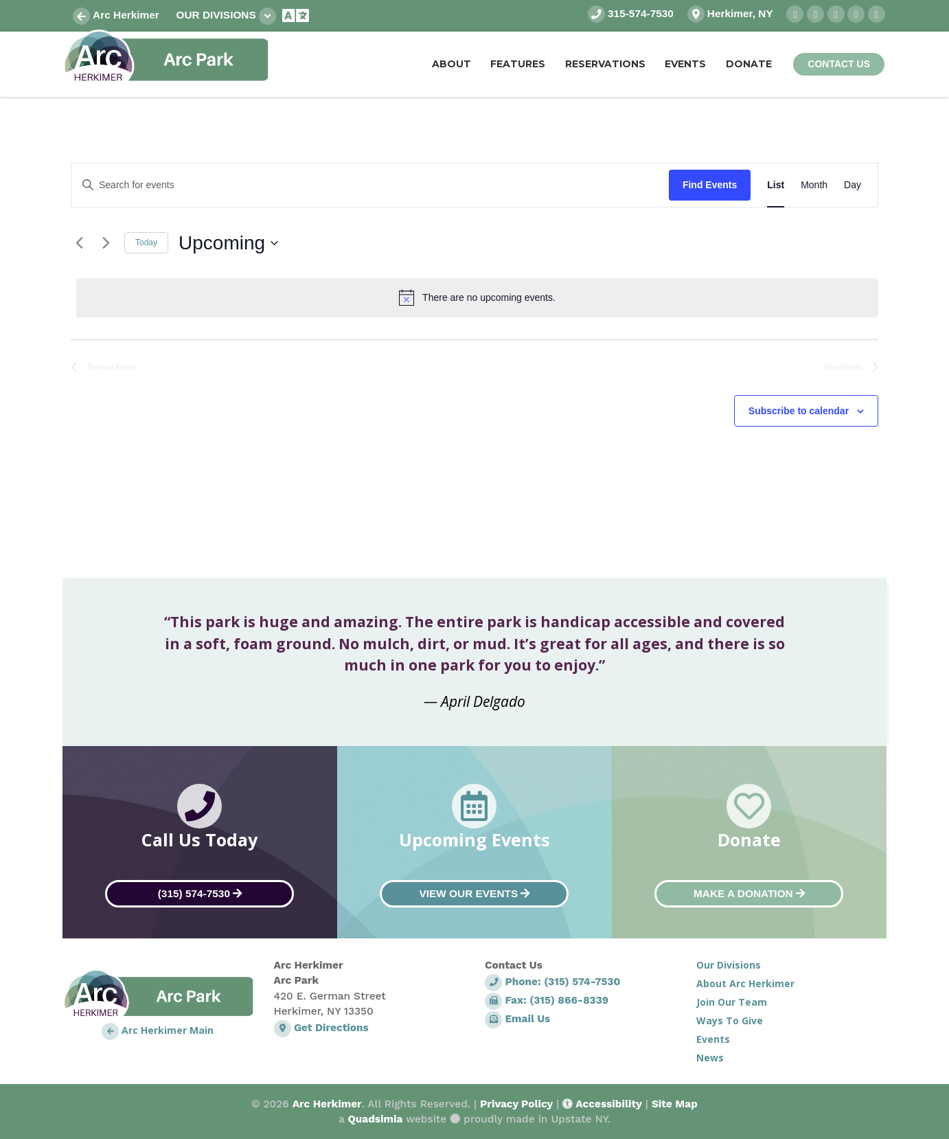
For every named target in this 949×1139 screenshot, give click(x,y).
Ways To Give (729, 1020)
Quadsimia (374, 1119)
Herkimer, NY (730, 13)
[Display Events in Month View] (814, 185)
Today (146, 242)
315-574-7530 (631, 13)
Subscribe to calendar (798, 410)
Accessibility (602, 1104)
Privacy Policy (516, 1104)
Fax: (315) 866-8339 (546, 1000)
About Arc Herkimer (745, 983)
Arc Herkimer (116, 15)
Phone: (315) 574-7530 (552, 982)
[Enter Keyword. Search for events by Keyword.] (370, 185)
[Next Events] (106, 243)
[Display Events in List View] (775, 185)
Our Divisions (226, 16)
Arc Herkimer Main (158, 1030)
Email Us (517, 1019)
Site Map (675, 1104)
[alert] (477, 297)
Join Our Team (731, 1001)
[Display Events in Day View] (852, 185)
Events (713, 1039)
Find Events (710, 184)
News (710, 1057)
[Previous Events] (79, 243)
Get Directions (321, 1028)
